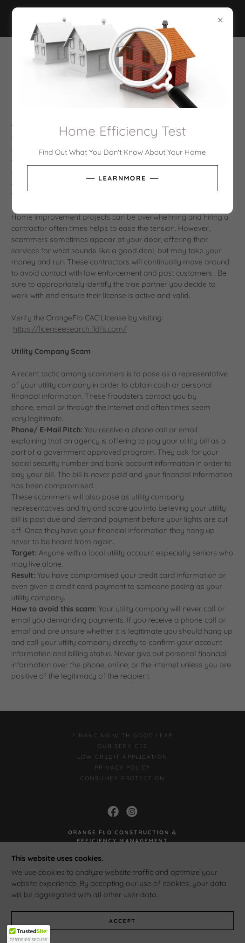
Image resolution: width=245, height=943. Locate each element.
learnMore (122, 178)
